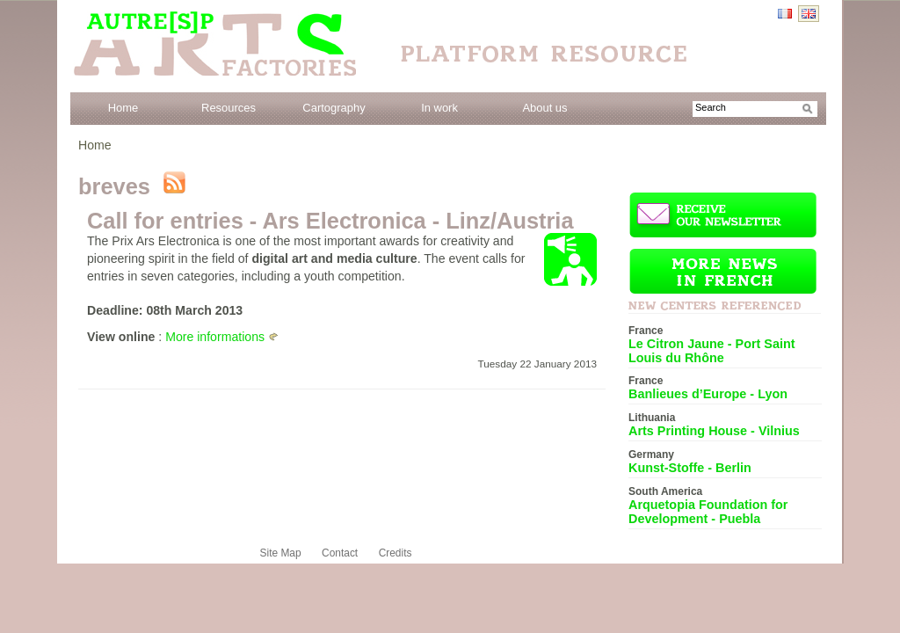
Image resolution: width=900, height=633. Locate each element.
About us (544, 107)
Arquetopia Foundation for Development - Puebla (708, 512)
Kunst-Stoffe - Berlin (689, 468)
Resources (228, 107)
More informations (215, 337)
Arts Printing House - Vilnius (714, 431)
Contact (340, 553)
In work (439, 107)
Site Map (280, 553)
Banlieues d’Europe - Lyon (708, 394)
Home (123, 107)
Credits (395, 553)
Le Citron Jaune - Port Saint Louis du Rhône (711, 351)
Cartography (333, 107)
